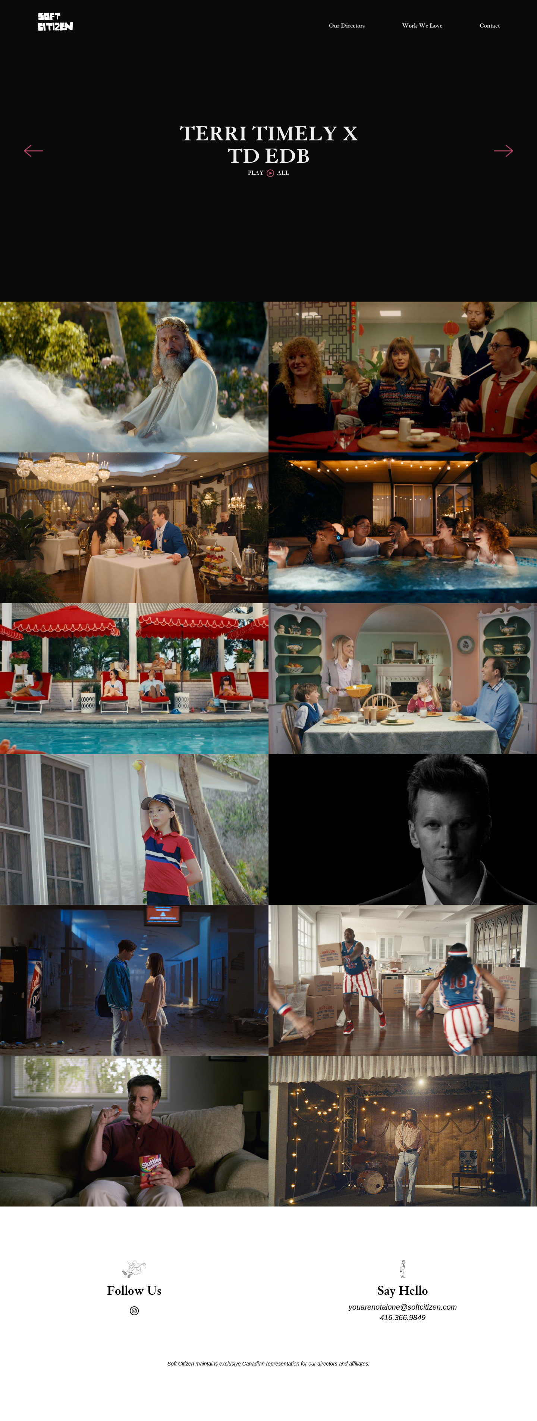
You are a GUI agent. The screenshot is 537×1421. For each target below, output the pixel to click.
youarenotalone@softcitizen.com (403, 1307)
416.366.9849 (402, 1317)
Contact (490, 26)
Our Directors (347, 26)
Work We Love (422, 26)
